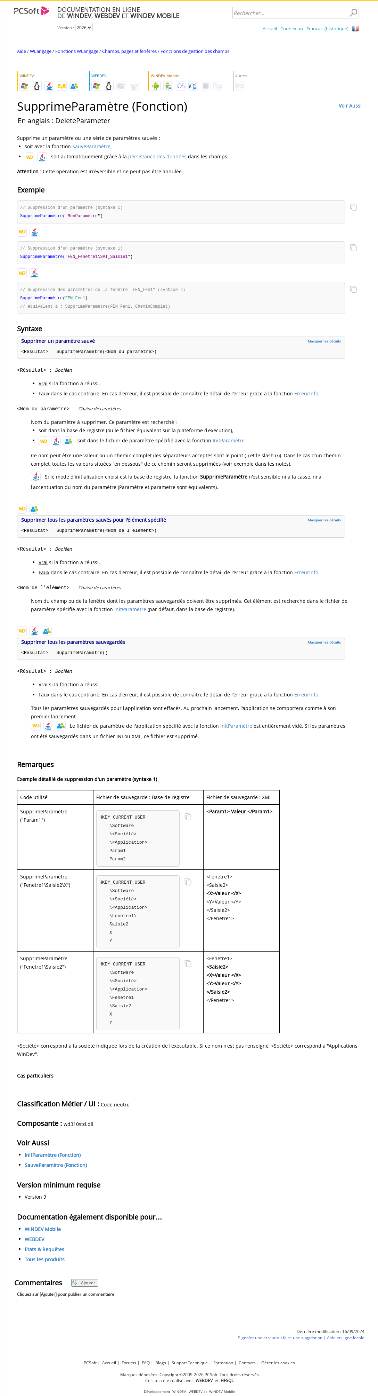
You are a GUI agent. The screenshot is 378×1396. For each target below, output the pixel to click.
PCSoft (90, 1363)
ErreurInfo (306, 396)
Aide (21, 51)
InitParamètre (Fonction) (53, 1157)
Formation (223, 1363)
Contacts (247, 1363)
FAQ (146, 1363)
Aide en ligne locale (345, 1340)
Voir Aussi (350, 105)
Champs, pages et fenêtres (129, 51)
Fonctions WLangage (76, 51)
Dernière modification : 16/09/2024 (330, 1334)
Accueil (270, 28)
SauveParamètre (91, 146)
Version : (66, 28)
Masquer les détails (324, 343)
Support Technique (190, 1363)
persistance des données (157, 156)
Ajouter (83, 1285)
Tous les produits (45, 1262)
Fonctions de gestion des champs (195, 51)
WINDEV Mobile (43, 1231)
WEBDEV (34, 1241)
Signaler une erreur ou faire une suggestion (280, 1340)
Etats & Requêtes (44, 1251)
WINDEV (179, 1391)
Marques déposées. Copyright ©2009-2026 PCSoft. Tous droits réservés (189, 1375)
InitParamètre (229, 443)
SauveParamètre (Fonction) (56, 1167)
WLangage (40, 51)
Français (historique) (327, 28)
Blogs (160, 1363)
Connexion (291, 28)
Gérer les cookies (278, 1363)
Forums (129, 1363)
